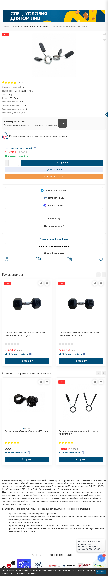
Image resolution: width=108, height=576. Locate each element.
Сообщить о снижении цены (54, 246)
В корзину (62, 162)
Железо (15, 27)
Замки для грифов (40, 27)
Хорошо (100, 572)
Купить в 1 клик (54, 169)
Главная (5, 27)
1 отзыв (21, 82)
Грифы (26, 27)
